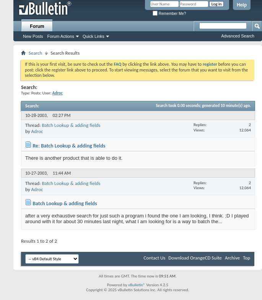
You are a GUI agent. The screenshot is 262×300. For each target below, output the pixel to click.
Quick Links (93, 36)
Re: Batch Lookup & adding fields (69, 146)
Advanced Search (237, 36)
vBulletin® (136, 284)
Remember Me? (169, 13)
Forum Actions (60, 36)
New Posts (33, 36)
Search (35, 53)
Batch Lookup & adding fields (71, 125)
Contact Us (154, 258)
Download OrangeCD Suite (195, 258)
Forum (37, 26)
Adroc (37, 131)
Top (246, 258)
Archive (232, 258)
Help (242, 5)
